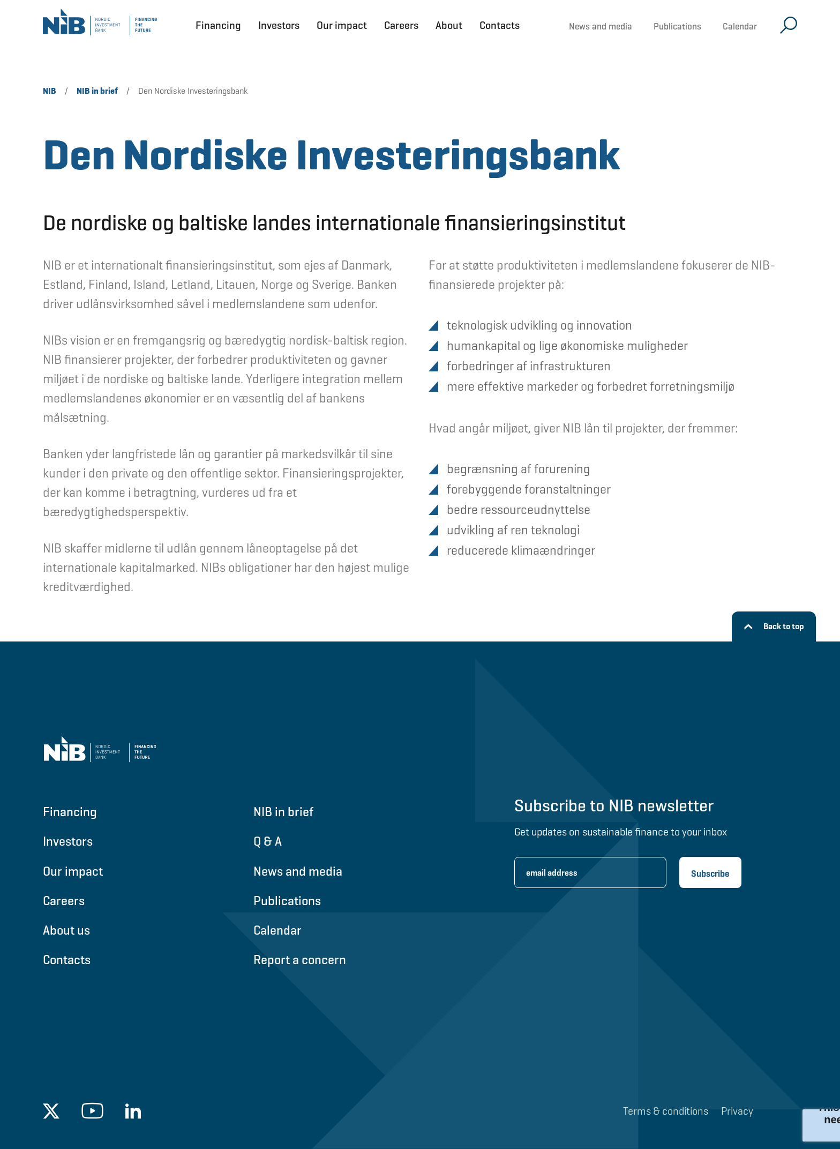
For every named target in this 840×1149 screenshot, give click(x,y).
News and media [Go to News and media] (297, 871)
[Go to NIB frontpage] (100, 25)
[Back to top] (774, 626)
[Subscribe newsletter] (710, 872)
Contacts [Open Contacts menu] (499, 25)
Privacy (737, 1111)
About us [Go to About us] (66, 930)
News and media (600, 26)
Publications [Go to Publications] (287, 900)
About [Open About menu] (449, 25)
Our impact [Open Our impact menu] (342, 25)
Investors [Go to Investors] (68, 841)
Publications (677, 26)
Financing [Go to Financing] (70, 811)
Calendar (740, 26)
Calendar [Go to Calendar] (277, 930)
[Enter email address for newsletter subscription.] (590, 872)
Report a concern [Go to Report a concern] (299, 959)
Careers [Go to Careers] (64, 900)
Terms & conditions (665, 1111)
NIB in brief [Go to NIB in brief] (283, 811)
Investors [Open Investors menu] (278, 25)
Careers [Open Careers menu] (401, 25)
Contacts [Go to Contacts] (67, 959)
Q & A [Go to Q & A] (267, 841)
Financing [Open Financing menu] (218, 25)
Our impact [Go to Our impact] (73, 871)
